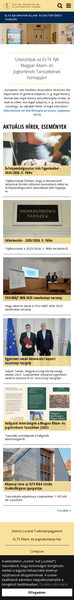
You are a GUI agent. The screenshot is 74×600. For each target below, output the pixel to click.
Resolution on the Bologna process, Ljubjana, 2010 (37, 112)
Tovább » (64, 510)
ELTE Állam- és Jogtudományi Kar (37, 539)
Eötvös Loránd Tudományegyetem (37, 531)
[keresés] (60, 6)
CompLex (37, 551)
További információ (53, 584)
